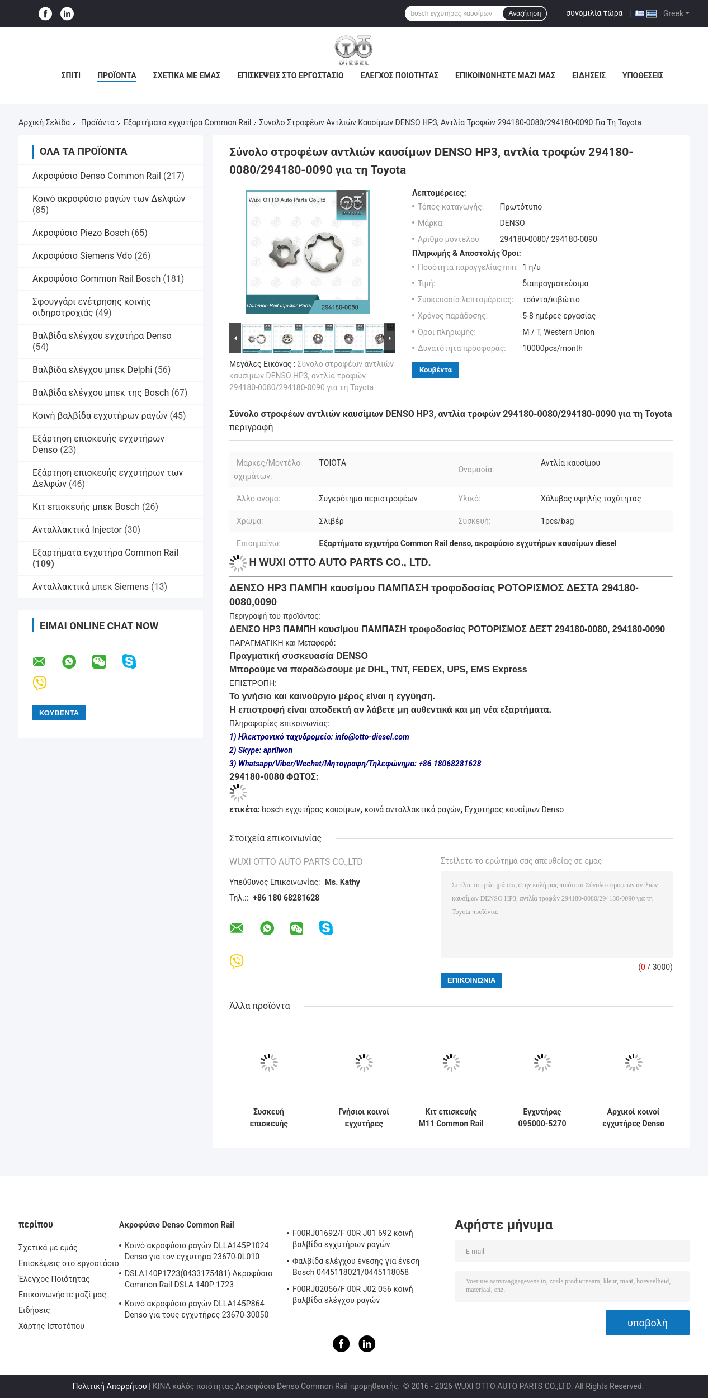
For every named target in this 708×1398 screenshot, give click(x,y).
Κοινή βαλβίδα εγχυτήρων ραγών (100, 415)
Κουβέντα (435, 370)
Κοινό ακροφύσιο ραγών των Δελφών (108, 198)
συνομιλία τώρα (594, 12)
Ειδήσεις (589, 75)
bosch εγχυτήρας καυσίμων (311, 809)
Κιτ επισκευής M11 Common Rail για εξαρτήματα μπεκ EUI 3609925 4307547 (451, 1118)
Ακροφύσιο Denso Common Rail (96, 175)
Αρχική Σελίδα (44, 122)
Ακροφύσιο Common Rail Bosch (96, 278)
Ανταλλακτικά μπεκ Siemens (90, 586)
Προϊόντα (116, 75)
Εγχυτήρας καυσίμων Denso (514, 809)
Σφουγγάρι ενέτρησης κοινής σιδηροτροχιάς (91, 307)
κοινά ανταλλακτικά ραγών (413, 809)
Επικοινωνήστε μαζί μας (505, 75)
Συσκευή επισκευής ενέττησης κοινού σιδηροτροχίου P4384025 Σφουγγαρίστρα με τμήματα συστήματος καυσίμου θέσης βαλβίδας (269, 1118)
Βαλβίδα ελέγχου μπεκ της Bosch (100, 392)
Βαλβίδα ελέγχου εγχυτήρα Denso (102, 335)
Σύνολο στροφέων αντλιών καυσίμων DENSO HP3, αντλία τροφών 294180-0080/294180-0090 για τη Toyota (311, 375)
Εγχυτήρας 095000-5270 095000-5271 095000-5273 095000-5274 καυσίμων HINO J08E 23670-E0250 (542, 1118)
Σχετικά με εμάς (186, 75)
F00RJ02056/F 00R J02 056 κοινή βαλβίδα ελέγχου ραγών (352, 1295)
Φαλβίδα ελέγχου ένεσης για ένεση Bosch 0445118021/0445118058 (355, 1267)
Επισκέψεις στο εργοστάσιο (290, 75)
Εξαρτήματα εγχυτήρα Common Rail (187, 122)
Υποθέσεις (643, 75)
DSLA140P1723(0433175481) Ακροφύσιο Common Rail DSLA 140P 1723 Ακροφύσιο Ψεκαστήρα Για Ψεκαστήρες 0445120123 (198, 1280)
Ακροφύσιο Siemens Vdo (82, 255)
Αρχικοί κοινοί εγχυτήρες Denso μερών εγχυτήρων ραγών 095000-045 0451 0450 (633, 1118)
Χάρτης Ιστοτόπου (51, 1325)
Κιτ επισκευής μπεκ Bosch (86, 506)
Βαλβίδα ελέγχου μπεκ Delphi (92, 369)
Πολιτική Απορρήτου (110, 1386)
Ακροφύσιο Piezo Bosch (80, 233)
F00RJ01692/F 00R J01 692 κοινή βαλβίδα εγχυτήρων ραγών (352, 1239)
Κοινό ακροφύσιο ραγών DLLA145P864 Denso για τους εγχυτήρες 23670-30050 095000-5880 (197, 1311)
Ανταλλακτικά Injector (77, 529)
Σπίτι (71, 75)
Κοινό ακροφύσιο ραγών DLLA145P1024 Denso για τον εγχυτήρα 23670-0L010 (197, 1251)
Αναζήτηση (524, 13)
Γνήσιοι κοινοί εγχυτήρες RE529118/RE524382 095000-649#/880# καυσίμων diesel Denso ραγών (364, 1118)
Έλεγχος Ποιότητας (399, 75)
